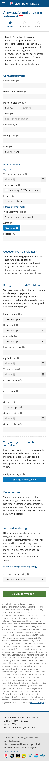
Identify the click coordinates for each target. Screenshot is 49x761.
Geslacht (7, 402)
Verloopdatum (10, 369)
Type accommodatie (13, 211)
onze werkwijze (38, 702)
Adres (6, 113)
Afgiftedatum (9, 358)
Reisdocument (10, 314)
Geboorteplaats (11, 424)
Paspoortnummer (12, 347)
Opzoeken (11, 228)
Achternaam (9, 391)
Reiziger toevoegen (12, 474)
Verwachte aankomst (13, 174)
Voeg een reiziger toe (24, 479)
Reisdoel (7, 196)
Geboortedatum (11, 413)
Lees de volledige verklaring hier (20, 566)
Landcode (8, 336)
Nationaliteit (9, 325)
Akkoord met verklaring (14, 574)
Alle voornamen (11, 380)
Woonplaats (9, 135)
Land (5, 146)
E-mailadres (9, 80)
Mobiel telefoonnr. (12, 102)
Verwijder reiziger (35, 285)
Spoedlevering (10, 185)
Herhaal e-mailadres (13, 91)
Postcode (8, 124)
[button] (10, 107)
